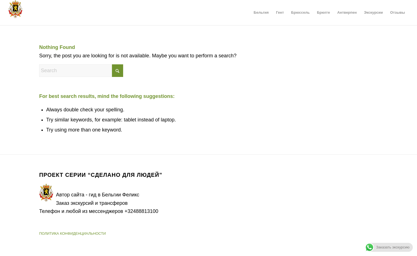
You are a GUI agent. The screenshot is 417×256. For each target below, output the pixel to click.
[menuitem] (261, 12)
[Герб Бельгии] (15, 12)
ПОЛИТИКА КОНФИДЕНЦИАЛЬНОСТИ (72, 233)
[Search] (81, 70)
